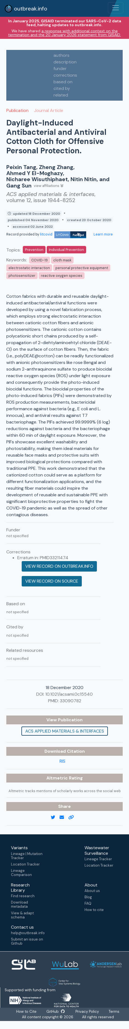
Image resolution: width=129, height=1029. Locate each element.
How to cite (94, 910)
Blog (88, 897)
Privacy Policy (87, 1011)
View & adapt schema (22, 915)
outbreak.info (25, 8)
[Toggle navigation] (115, 7)
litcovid (63, 234)
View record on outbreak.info (59, 566)
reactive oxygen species (61, 275)
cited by (62, 88)
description (65, 62)
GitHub (55, 1011)
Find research (23, 896)
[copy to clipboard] (73, 817)
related (61, 95)
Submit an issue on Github (27, 941)
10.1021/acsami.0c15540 (69, 694)
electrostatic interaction (29, 268)
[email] (64, 817)
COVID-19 (39, 260)
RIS (62, 761)
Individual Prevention (66, 249)
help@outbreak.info (27, 933)
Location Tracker (25, 864)
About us (92, 891)
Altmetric (57, 778)
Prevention (34, 249)
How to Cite (26, 1011)
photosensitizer (22, 275)
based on (63, 82)
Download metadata (19, 904)
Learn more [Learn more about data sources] (103, 234)
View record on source (51, 581)
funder (60, 68)
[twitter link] (55, 817)
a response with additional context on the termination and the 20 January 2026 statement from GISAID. (64, 32)
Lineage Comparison (21, 873)
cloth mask (62, 260)
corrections (65, 75)
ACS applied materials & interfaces (64, 731)
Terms (114, 1011)
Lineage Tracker (98, 859)
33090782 (70, 701)
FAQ (88, 903)
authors (61, 55)
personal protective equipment (81, 268)
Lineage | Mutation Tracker (27, 856)
